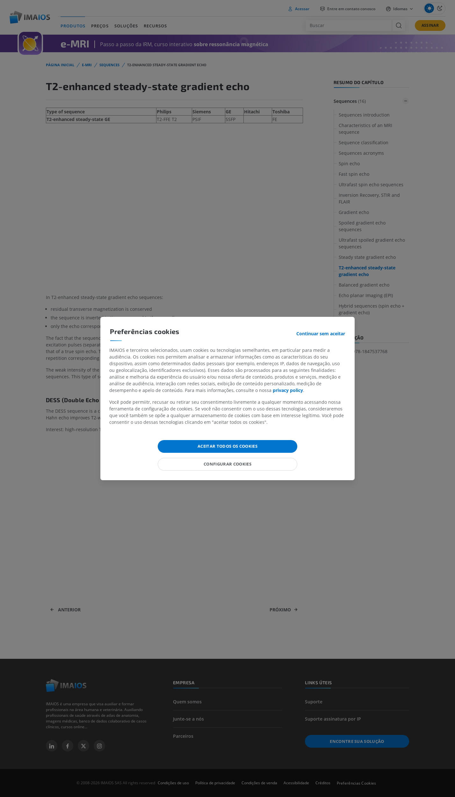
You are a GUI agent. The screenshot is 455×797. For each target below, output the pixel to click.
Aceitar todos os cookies (227, 446)
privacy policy (288, 390)
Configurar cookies (227, 464)
